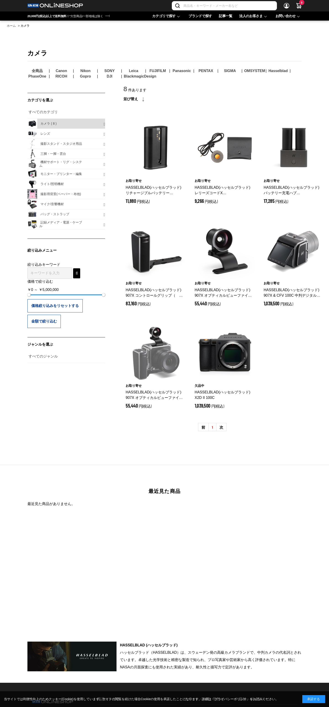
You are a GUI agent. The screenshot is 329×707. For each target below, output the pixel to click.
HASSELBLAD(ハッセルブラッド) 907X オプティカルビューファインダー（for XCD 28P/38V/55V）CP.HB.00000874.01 (154, 395)
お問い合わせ (286, 16)
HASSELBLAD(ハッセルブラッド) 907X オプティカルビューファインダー (224, 293)
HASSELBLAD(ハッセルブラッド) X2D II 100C (222, 395)
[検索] (177, 5)
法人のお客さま (251, 16)
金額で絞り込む (44, 321)
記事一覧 (225, 16)
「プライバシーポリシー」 (230, 699)
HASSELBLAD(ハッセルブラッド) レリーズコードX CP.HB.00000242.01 (224, 190)
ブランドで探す (200, 16)
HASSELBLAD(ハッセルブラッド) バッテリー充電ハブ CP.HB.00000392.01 (293, 190)
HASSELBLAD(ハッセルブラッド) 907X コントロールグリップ (154, 293)
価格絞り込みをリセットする (55, 306)
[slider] (29, 294)
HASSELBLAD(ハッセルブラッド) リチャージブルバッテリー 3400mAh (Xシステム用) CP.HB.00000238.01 (153, 190)
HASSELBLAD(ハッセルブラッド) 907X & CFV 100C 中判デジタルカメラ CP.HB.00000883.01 (292, 293)
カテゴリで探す (164, 16)
